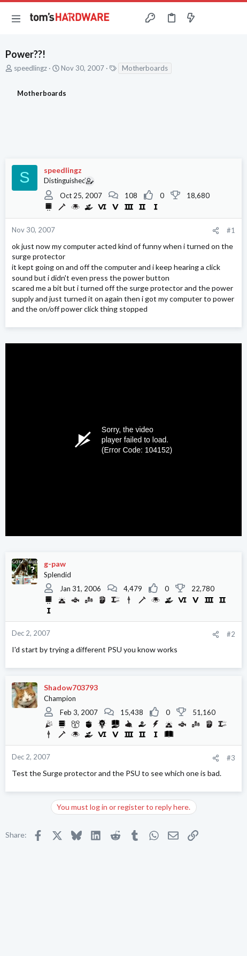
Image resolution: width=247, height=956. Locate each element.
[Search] (232, 18)
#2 (231, 634)
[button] (16, 18)
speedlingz (30, 68)
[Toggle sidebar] (211, 18)
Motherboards (145, 68)
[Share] (216, 230)
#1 (231, 230)
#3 (231, 758)
